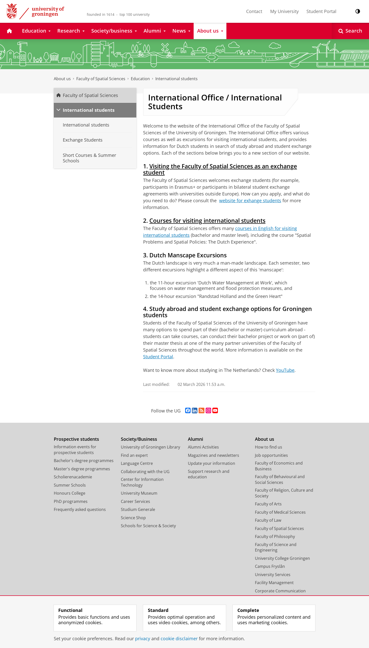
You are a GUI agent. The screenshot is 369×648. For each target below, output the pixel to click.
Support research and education (208, 474)
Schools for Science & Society (148, 525)
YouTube (285, 370)
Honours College (69, 493)
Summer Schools (70, 485)
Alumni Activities (203, 447)
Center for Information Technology (142, 482)
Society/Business (139, 439)
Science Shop (133, 517)
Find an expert (134, 455)
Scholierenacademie (73, 477)
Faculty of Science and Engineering (275, 547)
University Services (272, 574)
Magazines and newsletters (213, 455)
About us (62, 78)
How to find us (268, 447)
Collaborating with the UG (145, 471)
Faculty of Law (268, 520)
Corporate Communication (280, 591)
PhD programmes (71, 501)
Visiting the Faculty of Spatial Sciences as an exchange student (220, 169)
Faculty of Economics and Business (279, 466)
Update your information (211, 463)
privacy (142, 638)
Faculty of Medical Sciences (280, 512)
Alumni (195, 439)
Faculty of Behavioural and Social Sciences (280, 479)
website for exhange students (250, 200)
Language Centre (137, 463)
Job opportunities (271, 455)
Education (140, 78)
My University (284, 11)
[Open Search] (350, 31)
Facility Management (274, 582)
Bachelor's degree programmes (84, 460)
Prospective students (76, 439)
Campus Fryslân (270, 566)
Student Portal (321, 11)
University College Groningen (282, 558)
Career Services (135, 501)
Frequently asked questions (80, 509)
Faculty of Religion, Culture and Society (284, 493)
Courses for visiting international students (207, 221)
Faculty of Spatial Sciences (100, 78)
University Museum (139, 493)
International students (176, 78)
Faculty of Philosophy (275, 536)
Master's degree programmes (82, 469)
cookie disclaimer (179, 638)
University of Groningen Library (150, 447)
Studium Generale (138, 509)
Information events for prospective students (75, 449)
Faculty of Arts (268, 504)
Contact (254, 11)
